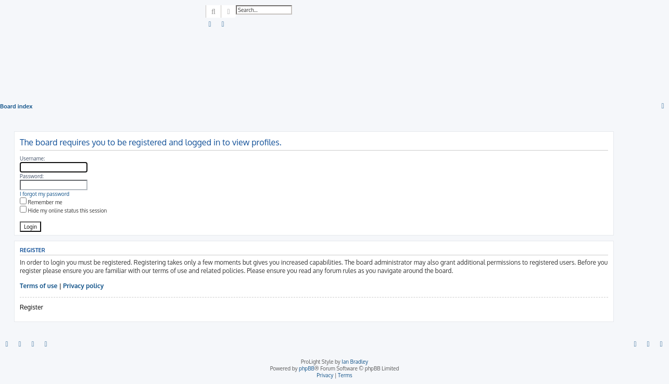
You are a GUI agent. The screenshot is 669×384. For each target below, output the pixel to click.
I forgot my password (44, 194)
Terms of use (38, 286)
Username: (32, 158)
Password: (32, 176)
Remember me (41, 202)
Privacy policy (83, 286)
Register (31, 307)
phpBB (306, 368)
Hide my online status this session (63, 210)
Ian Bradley (355, 361)
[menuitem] (210, 24)
